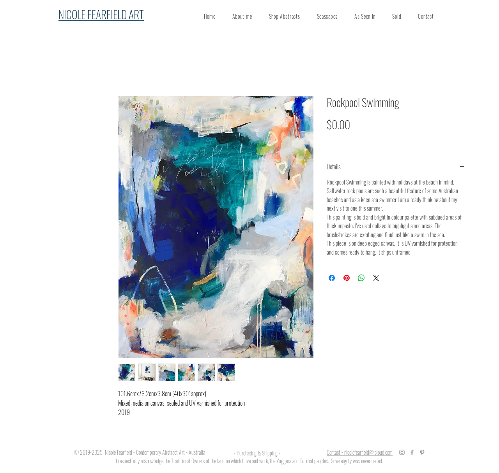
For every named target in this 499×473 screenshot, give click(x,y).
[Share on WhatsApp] (361, 278)
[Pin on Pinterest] (346, 278)
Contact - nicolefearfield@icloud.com (360, 452)
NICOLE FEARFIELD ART (101, 14)
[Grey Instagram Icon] (401, 452)
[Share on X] (376, 278)
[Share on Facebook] (331, 278)
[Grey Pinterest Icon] (422, 452)
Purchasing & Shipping (257, 453)
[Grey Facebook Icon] (412, 452)
